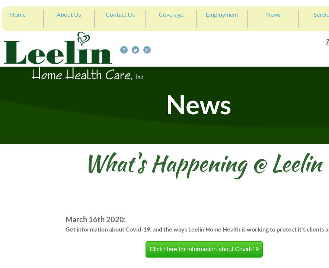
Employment (222, 14)
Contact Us (120, 14)
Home (18, 14)
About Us (69, 14)
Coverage (171, 14)
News (273, 14)
